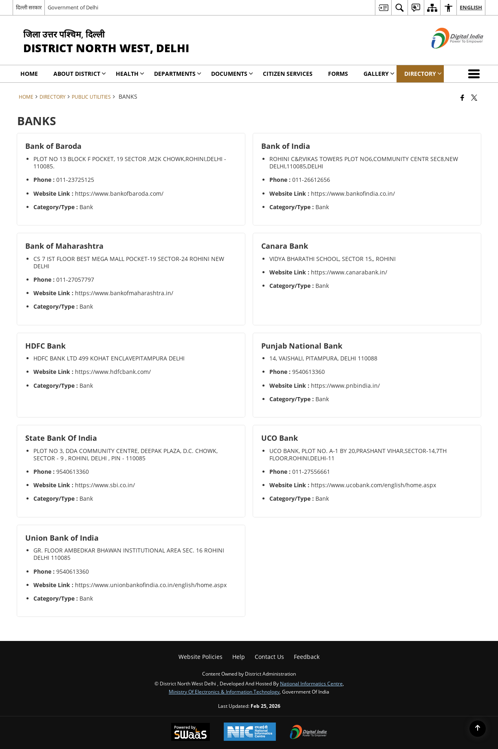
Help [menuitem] (238, 657)
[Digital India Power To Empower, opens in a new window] (308, 733)
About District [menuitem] (79, 73)
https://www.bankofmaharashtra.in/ (124, 293)
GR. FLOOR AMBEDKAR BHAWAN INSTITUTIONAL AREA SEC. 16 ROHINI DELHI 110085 (128, 553)
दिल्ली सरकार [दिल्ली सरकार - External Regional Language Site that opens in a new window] (29, 7)
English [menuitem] (471, 7)
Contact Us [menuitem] (269, 657)
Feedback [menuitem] (307, 657)
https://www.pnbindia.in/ (345, 385)
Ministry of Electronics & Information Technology (224, 691)
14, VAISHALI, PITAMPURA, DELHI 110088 (323, 358)
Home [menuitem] (29, 73)
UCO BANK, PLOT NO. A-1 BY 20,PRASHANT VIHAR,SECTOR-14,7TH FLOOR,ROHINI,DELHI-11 (358, 454)
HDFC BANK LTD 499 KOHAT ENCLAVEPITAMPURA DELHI (109, 358)
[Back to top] (477, 728)
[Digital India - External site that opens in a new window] (447, 55)
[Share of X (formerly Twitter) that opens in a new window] (474, 97)
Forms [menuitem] (338, 73)
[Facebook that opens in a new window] (462, 97)
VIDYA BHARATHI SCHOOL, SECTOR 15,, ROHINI (332, 259)
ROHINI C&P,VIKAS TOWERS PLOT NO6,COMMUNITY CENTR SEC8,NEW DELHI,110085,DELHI (363, 162)
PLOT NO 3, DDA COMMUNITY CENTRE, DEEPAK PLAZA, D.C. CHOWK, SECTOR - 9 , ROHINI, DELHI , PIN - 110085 (125, 454)
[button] (475, 73)
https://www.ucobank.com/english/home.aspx (373, 485)
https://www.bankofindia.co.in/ (353, 193)
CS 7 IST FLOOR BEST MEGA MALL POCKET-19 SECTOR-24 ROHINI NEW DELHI (128, 262)
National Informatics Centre (311, 683)
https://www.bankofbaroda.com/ (119, 193)
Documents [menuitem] (232, 73)
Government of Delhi (73, 7)
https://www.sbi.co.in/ (105, 485)
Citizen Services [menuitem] (288, 73)
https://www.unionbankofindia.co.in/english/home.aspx (151, 585)
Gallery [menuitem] (379, 73)
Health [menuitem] (130, 73)
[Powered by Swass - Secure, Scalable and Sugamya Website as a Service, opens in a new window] (190, 733)
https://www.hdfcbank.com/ (113, 372)
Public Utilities (91, 96)
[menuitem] (383, 7)
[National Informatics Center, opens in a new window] (250, 732)
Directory (53, 96)
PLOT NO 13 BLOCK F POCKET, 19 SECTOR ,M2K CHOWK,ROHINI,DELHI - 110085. (129, 162)
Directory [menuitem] (423, 73)
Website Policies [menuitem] (200, 657)
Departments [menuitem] (177, 73)
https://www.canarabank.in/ (349, 272)
